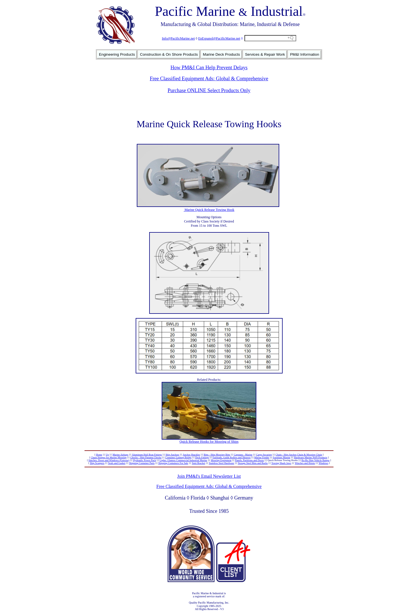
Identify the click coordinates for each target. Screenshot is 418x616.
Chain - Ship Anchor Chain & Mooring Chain (299, 454)
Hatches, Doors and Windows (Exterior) (108, 460)
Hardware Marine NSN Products (310, 457)
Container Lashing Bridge (178, 457)
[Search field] (270, 38)
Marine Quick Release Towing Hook (209, 210)
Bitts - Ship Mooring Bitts (216, 454)
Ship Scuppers (97, 463)
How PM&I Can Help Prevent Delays (208, 67)
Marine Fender (261, 457)
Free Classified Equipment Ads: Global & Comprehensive (209, 78)
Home (99, 454)
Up (107, 454)
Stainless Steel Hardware (221, 463)
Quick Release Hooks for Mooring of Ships (209, 442)
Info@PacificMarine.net (178, 38)
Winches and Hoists (305, 463)
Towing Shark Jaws (281, 463)
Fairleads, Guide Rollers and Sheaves (232, 457)
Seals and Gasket (116, 463)
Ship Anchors (172, 454)
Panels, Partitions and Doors (249, 460)
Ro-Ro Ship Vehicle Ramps (316, 460)
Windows (323, 463)
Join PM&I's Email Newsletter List (209, 476)
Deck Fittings (202, 457)
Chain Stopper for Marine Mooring (108, 457)
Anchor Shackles (191, 454)
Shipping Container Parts (142, 463)
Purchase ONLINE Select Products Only (209, 90)
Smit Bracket (198, 463)
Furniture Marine (281, 457)
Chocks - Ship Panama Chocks (146, 457)
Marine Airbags (120, 454)
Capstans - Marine (243, 454)
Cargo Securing (264, 454)
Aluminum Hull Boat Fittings (147, 454)
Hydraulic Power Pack (144, 460)
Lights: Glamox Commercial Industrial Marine (183, 460)
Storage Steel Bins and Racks (253, 463)
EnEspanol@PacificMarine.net (219, 38)
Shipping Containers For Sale (173, 463)
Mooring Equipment (221, 460)
